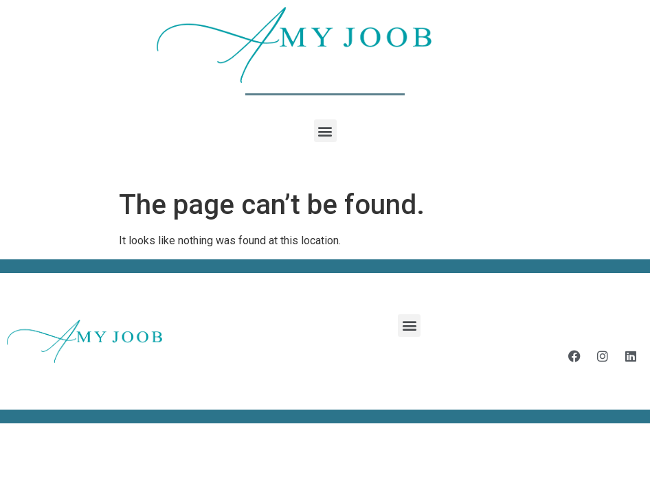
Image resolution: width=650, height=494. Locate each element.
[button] (325, 130)
